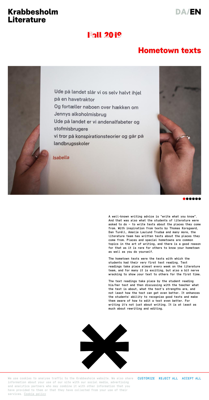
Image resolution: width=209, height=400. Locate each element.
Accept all (191, 378)
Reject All (168, 378)
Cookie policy (35, 394)
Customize (146, 378)
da (181, 11)
